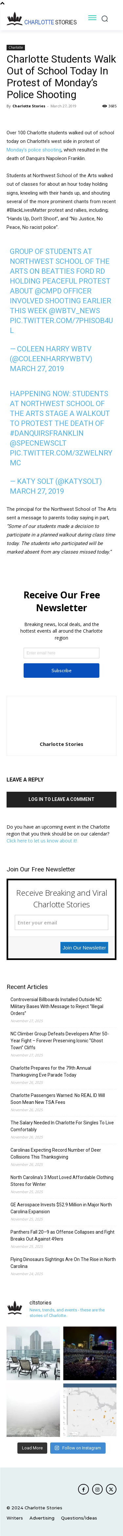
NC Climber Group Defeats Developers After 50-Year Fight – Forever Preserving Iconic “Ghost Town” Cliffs (59, 1040)
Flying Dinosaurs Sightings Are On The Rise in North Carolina (63, 1263)
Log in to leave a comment (61, 799)
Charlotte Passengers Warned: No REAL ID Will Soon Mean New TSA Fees (57, 1099)
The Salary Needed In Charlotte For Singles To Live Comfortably (62, 1126)
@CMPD (48, 291)
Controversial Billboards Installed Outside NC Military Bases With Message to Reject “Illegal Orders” (56, 1006)
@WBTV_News (74, 311)
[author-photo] (61, 734)
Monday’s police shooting (34, 150)
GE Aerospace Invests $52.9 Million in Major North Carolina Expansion (61, 1208)
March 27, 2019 (37, 369)
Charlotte (16, 47)
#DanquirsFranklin (47, 433)
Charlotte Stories (28, 105)
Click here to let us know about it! (42, 840)
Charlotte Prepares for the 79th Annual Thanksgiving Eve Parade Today (50, 1071)
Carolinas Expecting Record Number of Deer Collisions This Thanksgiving (55, 1153)
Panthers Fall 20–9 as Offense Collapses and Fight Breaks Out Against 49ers (62, 1235)
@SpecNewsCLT (38, 443)
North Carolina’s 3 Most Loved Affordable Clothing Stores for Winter (61, 1181)
